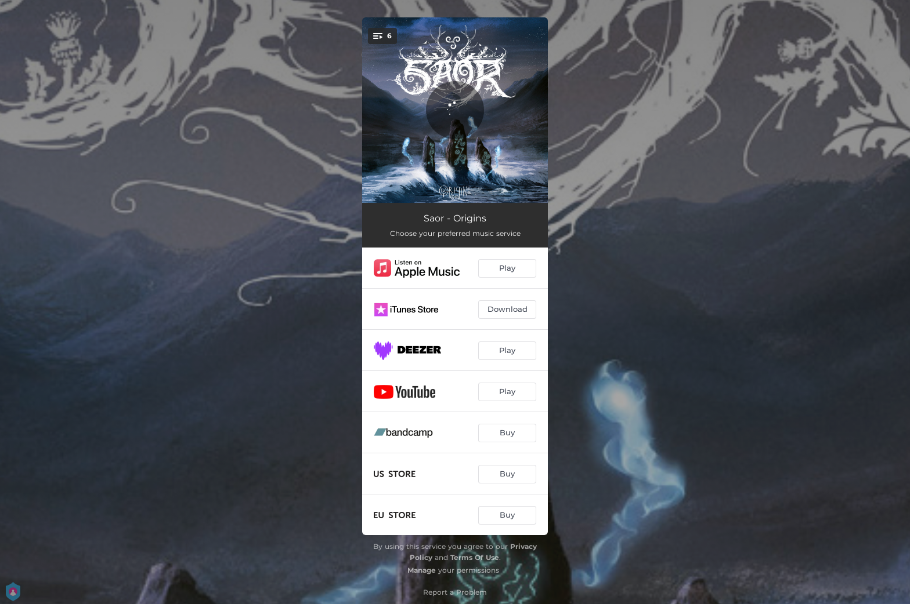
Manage (421, 570)
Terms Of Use (474, 557)
